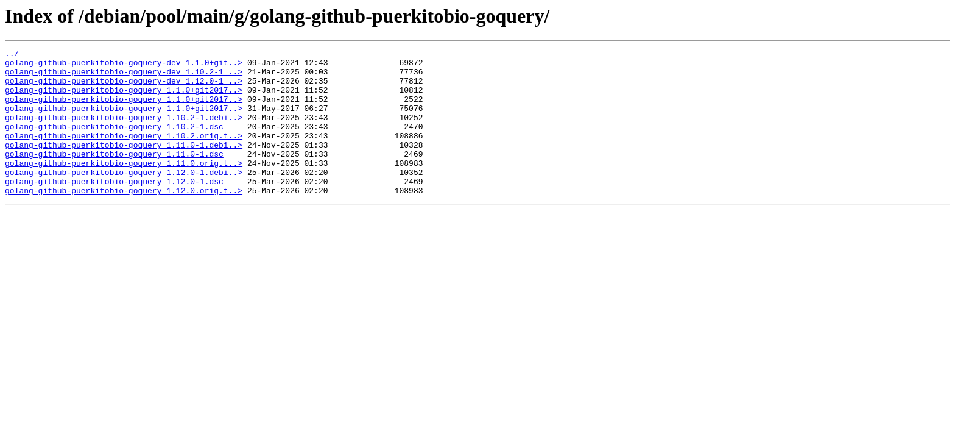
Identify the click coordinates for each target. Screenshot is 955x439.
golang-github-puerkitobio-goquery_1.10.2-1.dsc (114, 142)
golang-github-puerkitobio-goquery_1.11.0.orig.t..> (123, 186)
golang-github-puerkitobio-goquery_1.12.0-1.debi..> (123, 197)
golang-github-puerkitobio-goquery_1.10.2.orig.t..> (123, 153)
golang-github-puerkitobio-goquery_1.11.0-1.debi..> (123, 164)
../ (12, 54)
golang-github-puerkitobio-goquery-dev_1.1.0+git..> (123, 65)
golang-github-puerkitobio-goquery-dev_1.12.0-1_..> (123, 87)
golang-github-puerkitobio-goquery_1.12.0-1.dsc (114, 208)
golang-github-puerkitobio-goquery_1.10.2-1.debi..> (123, 131)
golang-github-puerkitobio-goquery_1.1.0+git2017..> (123, 98)
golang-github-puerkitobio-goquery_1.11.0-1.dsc (114, 175)
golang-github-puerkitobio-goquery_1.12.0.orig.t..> (123, 219)
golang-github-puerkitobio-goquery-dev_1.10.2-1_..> (123, 76)
